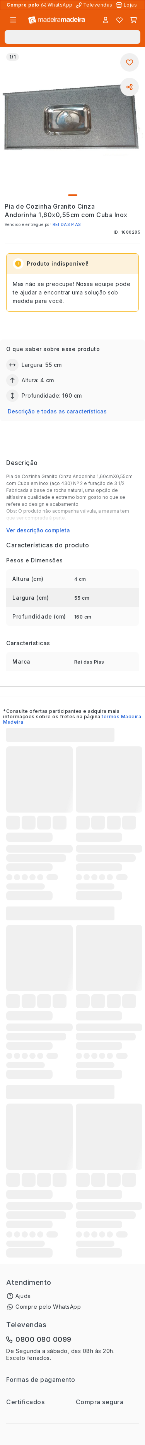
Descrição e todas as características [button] (57, 411)
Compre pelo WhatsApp (48, 1306)
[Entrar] (106, 20)
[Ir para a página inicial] (56, 20)
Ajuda (23, 1296)
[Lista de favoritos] (119, 20)
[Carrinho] (133, 20)
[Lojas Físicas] (127, 5)
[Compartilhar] (129, 87)
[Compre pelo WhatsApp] (57, 5)
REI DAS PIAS (67, 224)
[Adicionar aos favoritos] (129, 62)
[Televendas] (95, 5)
